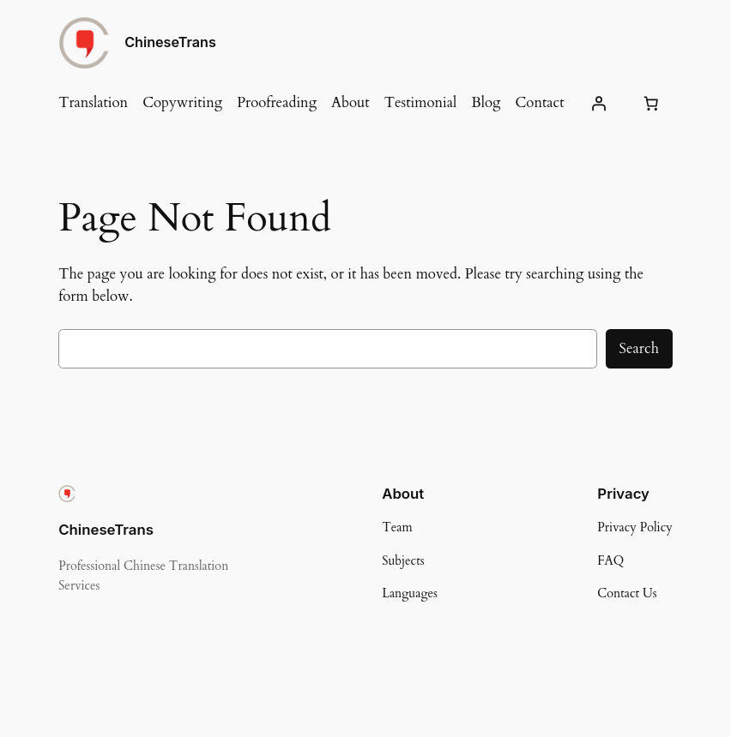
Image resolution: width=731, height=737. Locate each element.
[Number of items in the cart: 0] (651, 103)
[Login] (599, 103)
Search (639, 348)
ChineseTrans (170, 42)
